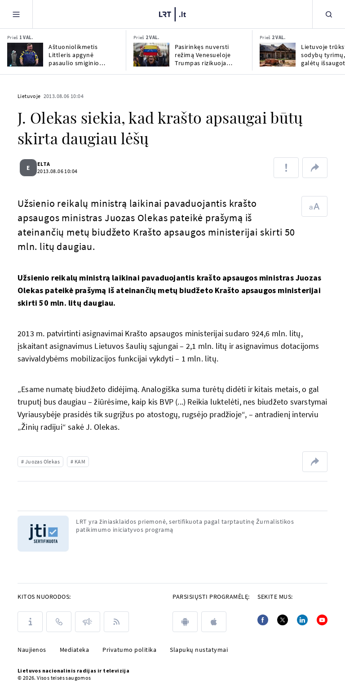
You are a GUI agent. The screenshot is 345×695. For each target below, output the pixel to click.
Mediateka (74, 650)
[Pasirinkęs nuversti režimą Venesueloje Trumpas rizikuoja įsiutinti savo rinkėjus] (151, 55)
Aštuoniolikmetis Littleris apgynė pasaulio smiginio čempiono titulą (74, 55)
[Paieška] (329, 14)
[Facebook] (262, 620)
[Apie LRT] (30, 621)
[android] (185, 621)
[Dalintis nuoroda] (314, 167)
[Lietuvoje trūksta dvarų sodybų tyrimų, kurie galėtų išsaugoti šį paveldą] (278, 55)
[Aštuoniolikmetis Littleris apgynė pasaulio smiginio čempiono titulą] (25, 55)
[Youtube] (322, 620)
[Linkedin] (302, 620)
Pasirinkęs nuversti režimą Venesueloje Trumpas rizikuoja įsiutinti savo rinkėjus (205, 55)
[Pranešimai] (87, 621)
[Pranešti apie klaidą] (286, 167)
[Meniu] (16, 14)
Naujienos (32, 650)
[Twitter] (282, 620)
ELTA (49, 163)
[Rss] (116, 621)
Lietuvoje (29, 96)
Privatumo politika (129, 650)
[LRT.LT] (172, 14)
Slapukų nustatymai (199, 650)
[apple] (213, 621)
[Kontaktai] (58, 621)
